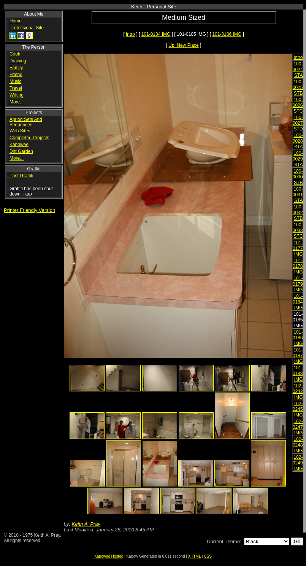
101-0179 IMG (298, 284)
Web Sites (20, 131)
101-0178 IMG (298, 266)
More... (17, 102)
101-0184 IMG (156, 34)
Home (16, 21)
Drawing (18, 61)
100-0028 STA (298, 141)
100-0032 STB (298, 212)
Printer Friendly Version (29, 210)
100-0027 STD (298, 123)
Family (16, 67)
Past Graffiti (21, 175)
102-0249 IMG (298, 463)
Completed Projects (29, 137)
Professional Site (27, 27)
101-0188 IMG (298, 373)
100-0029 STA (298, 159)
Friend (16, 74)
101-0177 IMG (298, 248)
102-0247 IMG (298, 427)
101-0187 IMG (298, 355)
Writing (17, 95)
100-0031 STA (298, 194)
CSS (208, 556)
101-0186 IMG (226, 34)
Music (15, 81)
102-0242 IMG (298, 391)
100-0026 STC (298, 105)
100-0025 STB (298, 87)
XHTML (194, 556)
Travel (16, 88)
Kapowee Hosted (108, 556)
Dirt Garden (21, 151)
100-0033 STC (298, 230)
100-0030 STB (298, 177)
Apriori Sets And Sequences (26, 122)
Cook (15, 54)
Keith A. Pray (86, 524)
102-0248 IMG (298, 445)
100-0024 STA (298, 69)
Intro (130, 34)
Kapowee (19, 144)
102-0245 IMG (298, 409)
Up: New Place (183, 45)
